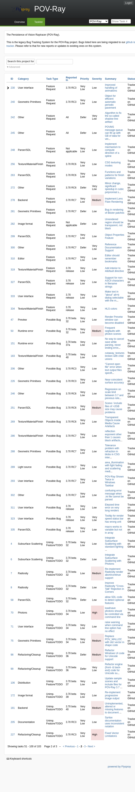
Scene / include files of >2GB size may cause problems (113, 408)
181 (13, 707)
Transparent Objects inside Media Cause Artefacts (113, 422)
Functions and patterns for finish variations (114, 175)
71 (12, 626)
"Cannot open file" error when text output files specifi (113, 368)
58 (12, 600)
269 (13, 421)
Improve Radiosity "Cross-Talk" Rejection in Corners (114, 587)
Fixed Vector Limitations (112, 734)
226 (13, 381)
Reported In (71, 79)
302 (13, 495)
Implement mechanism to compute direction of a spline (113, 150)
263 (13, 175)
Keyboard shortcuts (19, 758)
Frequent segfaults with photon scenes (113, 330)
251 (13, 407)
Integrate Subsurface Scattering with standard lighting (114, 542)
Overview (19, 22)
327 (13, 282)
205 (13, 722)
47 (12, 319)
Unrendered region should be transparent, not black (114, 224)
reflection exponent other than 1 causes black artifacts (113, 436)
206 (13, 368)
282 (13, 223)
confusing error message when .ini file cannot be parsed (114, 495)
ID (12, 78)
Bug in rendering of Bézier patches (114, 211)
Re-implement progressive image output (113, 695)
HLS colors (111, 308)
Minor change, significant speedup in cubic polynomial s (114, 188)
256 (13, 164)
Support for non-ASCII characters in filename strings (114, 282)
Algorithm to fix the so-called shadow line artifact (113, 117)
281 (13, 211)
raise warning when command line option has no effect (114, 627)
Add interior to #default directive (114, 270)
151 (13, 343)
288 (13, 451)
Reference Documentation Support (113, 247)
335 (13, 529)
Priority (84, 78)
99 (12, 668)
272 (13, 187)
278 (13, 200)
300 (13, 247)
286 (13, 435)
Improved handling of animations (111, 87)
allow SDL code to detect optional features (114, 600)
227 (13, 734)
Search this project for (21, 61)
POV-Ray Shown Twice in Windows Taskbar (114, 481)
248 (13, 150)
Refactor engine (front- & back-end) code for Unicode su (114, 669)
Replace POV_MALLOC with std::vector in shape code (114, 641)
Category (23, 78)
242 (13, 117)
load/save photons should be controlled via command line (114, 612)
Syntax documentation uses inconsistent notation (114, 722)
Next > (91, 746)
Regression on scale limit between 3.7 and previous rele (114, 394)
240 (13, 101)
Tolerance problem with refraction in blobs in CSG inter (112, 451)
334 (13, 308)
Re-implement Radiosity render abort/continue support (114, 573)
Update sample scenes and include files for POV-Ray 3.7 (113, 683)
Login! (128, 2)
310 (13, 258)
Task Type (52, 78)
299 (13, 236)
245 (13, 132)
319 (13, 269)
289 (13, 467)
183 (13, 355)
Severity (97, 78)
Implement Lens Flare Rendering (114, 200)
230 (13, 87)
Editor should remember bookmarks (112, 258)
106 (13, 682)
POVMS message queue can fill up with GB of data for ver (114, 132)
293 (13, 481)
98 (12, 654)
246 (13, 393)
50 (12, 331)
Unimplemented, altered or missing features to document (114, 708)
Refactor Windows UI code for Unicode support (114, 655)
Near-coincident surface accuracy (114, 381)
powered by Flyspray (119, 766)
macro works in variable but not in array (113, 529)
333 (13, 296)
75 (12, 640)
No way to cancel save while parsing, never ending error (114, 343)
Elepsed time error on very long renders (112, 507)
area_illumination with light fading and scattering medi (114, 467)
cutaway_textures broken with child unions (114, 356)
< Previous (69, 746)
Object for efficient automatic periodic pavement (110, 101)
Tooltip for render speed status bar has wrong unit (114, 518)
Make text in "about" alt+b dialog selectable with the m (114, 296)
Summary (110, 78)
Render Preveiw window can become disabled (114, 319)
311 (13, 507)
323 (13, 518)
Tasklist (38, 22)
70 (12, 612)
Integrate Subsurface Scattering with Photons (113, 559)
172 (13, 695)
